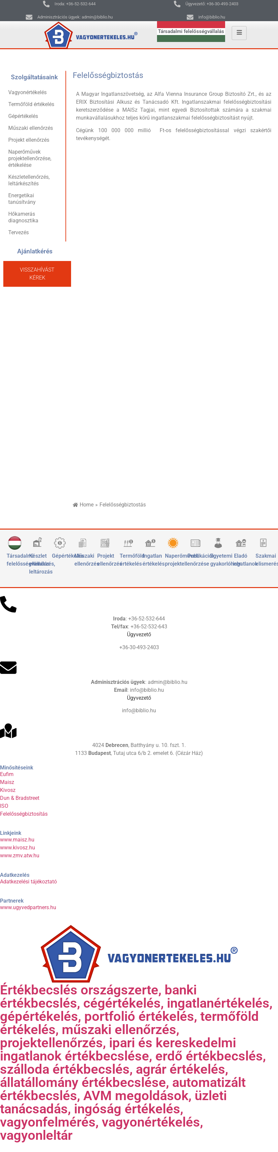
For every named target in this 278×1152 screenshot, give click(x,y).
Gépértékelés (23, 116)
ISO (4, 806)
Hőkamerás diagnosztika (23, 217)
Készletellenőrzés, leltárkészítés (29, 180)
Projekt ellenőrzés (28, 140)
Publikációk (201, 556)
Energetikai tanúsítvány (22, 198)
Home (87, 505)
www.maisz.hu (17, 839)
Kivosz (8, 790)
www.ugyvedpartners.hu (28, 907)
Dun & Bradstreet (19, 798)
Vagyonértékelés (27, 92)
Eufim (7, 774)
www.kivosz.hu (17, 847)
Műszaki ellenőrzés (30, 128)
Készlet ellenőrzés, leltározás (42, 564)
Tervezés (18, 232)
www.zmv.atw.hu (19, 855)
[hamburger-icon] (239, 33)
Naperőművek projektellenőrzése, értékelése (29, 158)
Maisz (7, 782)
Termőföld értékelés (31, 104)
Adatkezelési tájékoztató (28, 881)
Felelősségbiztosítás (24, 814)
